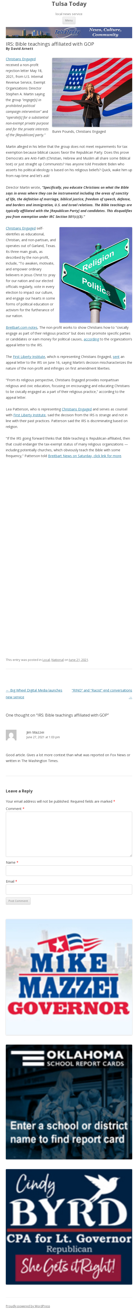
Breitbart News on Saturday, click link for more (84, 455)
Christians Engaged (21, 59)
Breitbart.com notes (21, 327)
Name (12, 862)
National (57, 660)
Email (11, 881)
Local (46, 660)
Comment (15, 808)
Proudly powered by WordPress (28, 1306)
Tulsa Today (69, 4)
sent (116, 356)
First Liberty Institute (29, 356)
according (91, 339)
